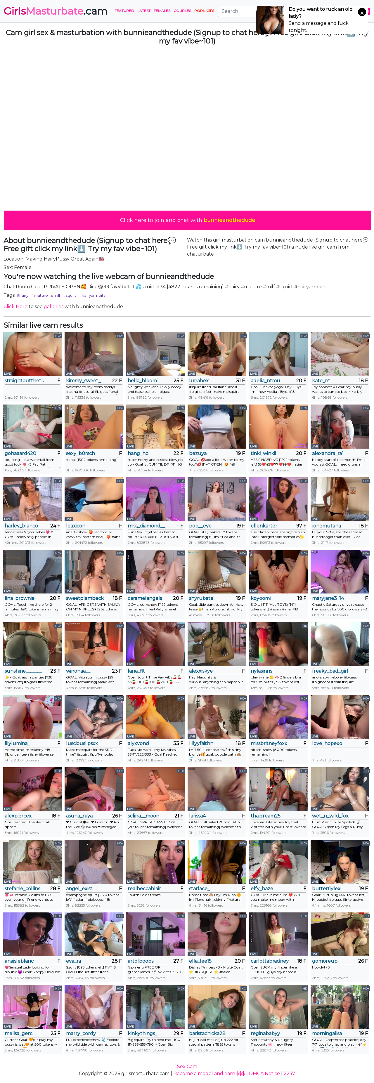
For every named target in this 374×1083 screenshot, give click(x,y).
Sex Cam (187, 1066)
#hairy (22, 295)
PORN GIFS (204, 10)
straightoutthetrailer (24, 380)
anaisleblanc (19, 961)
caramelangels (145, 598)
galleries (53, 306)
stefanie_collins (22, 888)
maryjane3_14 (328, 598)
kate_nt (321, 380)
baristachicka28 (207, 1033)
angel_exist (79, 888)
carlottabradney (270, 961)
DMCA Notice (264, 1073)
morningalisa (327, 1033)
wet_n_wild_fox (330, 816)
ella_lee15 (200, 961)
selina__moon (143, 816)
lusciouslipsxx (82, 743)
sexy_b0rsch (80, 453)
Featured (124, 10)
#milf (55, 295)
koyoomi (261, 598)
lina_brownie (19, 598)
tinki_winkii (263, 453)
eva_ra (73, 961)
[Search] (254, 11)
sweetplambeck (85, 598)
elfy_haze (262, 888)
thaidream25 (265, 816)
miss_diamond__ (146, 526)
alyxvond (138, 743)
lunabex (199, 380)
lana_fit (136, 671)
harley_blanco (21, 526)
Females (162, 10)
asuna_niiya (79, 816)
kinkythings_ (142, 1033)
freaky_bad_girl (330, 671)
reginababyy (265, 1033)
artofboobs (140, 961)
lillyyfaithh (201, 743)
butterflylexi (326, 888)
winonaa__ (78, 671)
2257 (289, 1073)
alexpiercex (18, 816)
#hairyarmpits (92, 295)
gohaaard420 (20, 453)
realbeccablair (144, 888)
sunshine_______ (23, 671)
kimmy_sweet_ (83, 380)
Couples (182, 10)
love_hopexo (327, 743)
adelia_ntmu (265, 380)
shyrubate (201, 598)
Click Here (15, 306)
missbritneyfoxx (269, 743)
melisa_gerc (18, 1033)
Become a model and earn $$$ (209, 1073)
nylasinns (261, 671)
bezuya (198, 453)
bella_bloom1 (143, 380)
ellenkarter (264, 526)
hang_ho (138, 453)
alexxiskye (201, 671)
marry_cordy (81, 1033)
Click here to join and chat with (187, 220)
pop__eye (200, 526)
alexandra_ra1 (328, 453)
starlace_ (199, 888)
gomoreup (324, 961)
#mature (39, 295)
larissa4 (197, 816)
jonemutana (326, 526)
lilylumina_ (17, 743)
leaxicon (75, 526)
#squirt (69, 295)
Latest (143, 10)
